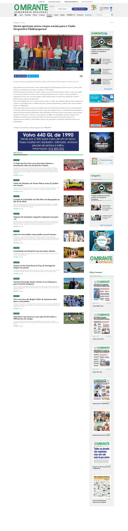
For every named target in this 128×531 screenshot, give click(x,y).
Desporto (15, 22)
